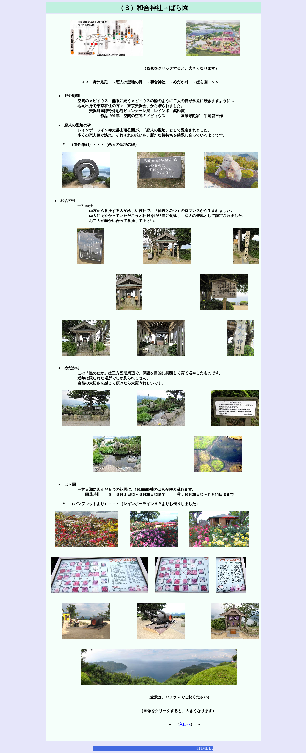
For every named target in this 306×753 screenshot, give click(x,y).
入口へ (185, 724)
